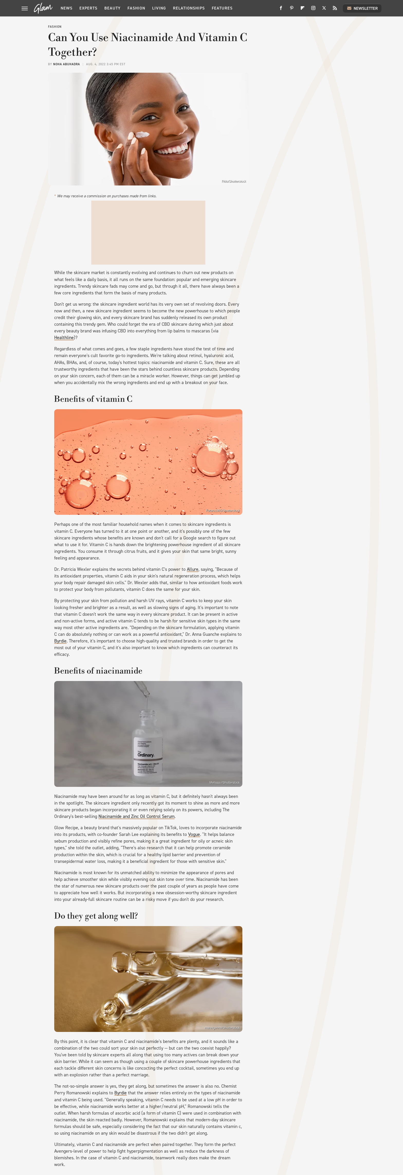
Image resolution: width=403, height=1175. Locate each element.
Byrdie (60, 641)
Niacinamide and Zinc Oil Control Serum (136, 816)
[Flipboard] (302, 10)
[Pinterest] (292, 10)
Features (222, 8)
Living (159, 8)
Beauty (112, 8)
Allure (192, 569)
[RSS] (335, 10)
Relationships (189, 8)
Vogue (194, 834)
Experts (88, 8)
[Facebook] (281, 10)
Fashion (136, 8)
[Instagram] (313, 10)
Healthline (64, 337)
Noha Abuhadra (66, 64)
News (66, 8)
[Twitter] (324, 10)
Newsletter (362, 8)
